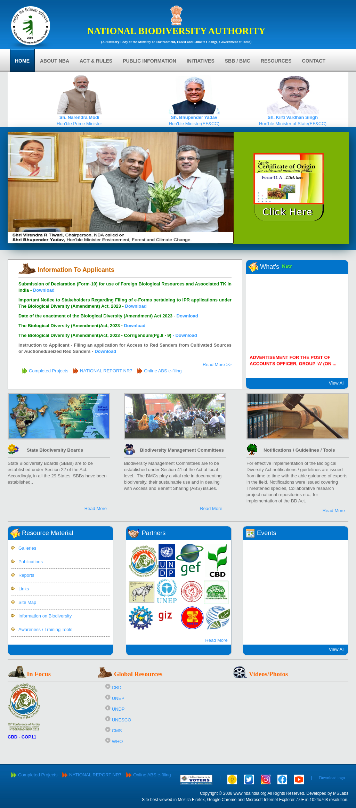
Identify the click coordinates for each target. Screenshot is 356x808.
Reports (26, 575)
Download (44, 290)
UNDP (118, 709)
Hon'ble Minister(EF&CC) (194, 118)
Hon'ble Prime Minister (79, 118)
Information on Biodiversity (45, 616)
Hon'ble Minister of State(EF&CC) (292, 118)
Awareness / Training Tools (45, 629)
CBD (116, 687)
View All (337, 383)
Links (23, 588)
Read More (95, 508)
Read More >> (217, 364)
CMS (117, 730)
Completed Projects (48, 370)
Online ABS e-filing (162, 370)
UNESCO (121, 719)
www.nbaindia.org (250, 793)
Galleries (27, 548)
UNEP (118, 698)
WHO (117, 741)
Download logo (332, 777)
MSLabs (340, 793)
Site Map (27, 602)
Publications (30, 561)
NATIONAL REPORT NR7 (107, 370)
